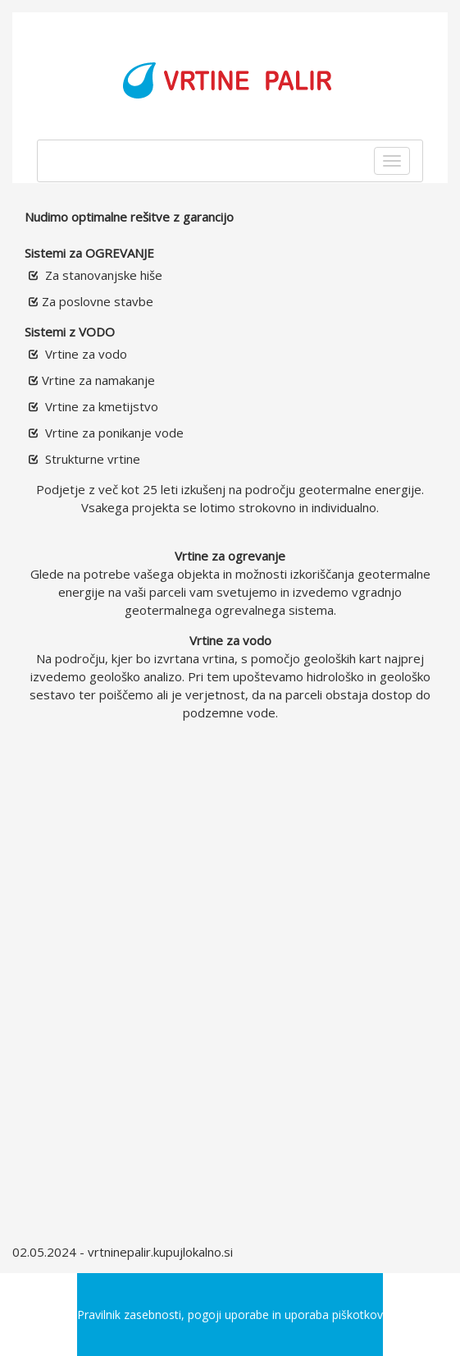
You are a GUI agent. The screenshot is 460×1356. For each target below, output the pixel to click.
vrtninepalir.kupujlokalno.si (160, 1252)
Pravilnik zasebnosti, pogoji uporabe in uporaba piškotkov (230, 1314)
